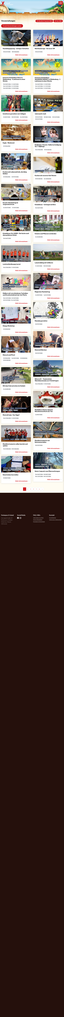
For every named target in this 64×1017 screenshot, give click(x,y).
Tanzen (15, 811)
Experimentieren (7, 657)
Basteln (25, 655)
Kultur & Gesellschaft (8, 289)
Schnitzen (19, 839)
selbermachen (14, 353)
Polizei (23, 747)
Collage (12, 170)
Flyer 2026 (58, 21)
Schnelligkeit (15, 201)
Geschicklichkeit (7, 231)
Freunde (5, 381)
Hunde (15, 43)
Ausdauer (17, 199)
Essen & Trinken (7, 287)
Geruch (15, 323)
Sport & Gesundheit (14, 102)
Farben (17, 170)
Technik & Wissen (7, 74)
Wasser (13, 104)
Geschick (24, 199)
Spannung (21, 381)
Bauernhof (16, 685)
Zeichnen (19, 597)
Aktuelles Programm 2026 (44, 21)
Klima (12, 293)
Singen (10, 811)
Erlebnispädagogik (8, 291)
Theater (14, 383)
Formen (12, 779)
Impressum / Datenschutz (55, 519)
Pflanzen (15, 445)
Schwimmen (24, 102)
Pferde (21, 687)
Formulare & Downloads (39, 521)
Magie (5, 535)
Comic (12, 627)
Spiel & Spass (6, 104)
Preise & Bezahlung (37, 519)
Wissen (21, 43)
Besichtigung (17, 74)
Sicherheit (6, 749)
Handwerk (25, 533)
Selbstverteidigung (15, 261)
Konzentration (17, 231)
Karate (17, 259)
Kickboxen (22, 259)
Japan (23, 627)
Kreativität (6, 170)
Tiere (10, 43)
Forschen (25, 443)
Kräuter (5, 445)
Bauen (22, 229)
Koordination (6, 201)
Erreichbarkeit (52, 517)
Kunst (22, 170)
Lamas (15, 475)
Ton (24, 779)
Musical (5, 811)
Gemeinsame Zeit (13, 381)
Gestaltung (19, 563)
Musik (12, 809)
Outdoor (5, 43)
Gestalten (17, 627)
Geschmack (6, 293)
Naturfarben (15, 932)
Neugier (24, 74)
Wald (21, 932)
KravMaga (5, 261)
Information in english (38, 517)
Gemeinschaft (17, 291)
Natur (10, 445)
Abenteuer (18, 443)
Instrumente (12, 839)
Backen (18, 289)
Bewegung (17, 747)
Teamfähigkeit (23, 201)
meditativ (13, 597)
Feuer (18, 899)
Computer (6, 718)
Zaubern (24, 535)
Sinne (27, 323)
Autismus (25, 716)
